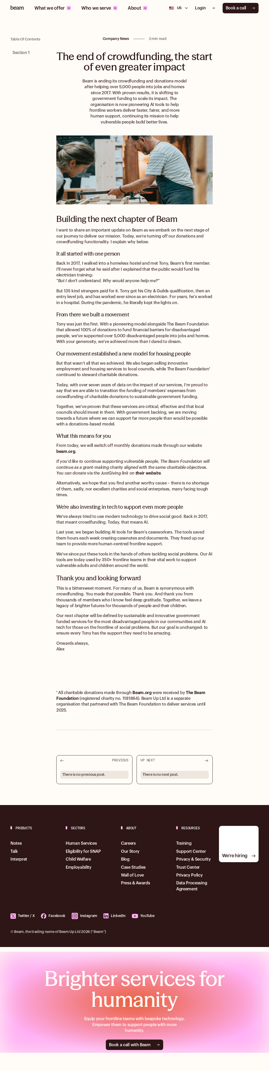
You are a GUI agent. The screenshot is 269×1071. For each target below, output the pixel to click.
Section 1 (21, 53)
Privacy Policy (189, 875)
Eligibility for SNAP (83, 851)
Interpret (18, 859)
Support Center (191, 851)
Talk (14, 851)
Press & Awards (135, 883)
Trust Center (188, 867)
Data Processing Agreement (191, 886)
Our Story (130, 851)
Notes (16, 843)
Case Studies (133, 867)
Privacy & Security (193, 859)
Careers (128, 843)
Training (183, 843)
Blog (125, 859)
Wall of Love (132, 875)
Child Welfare (78, 859)
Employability (78, 867)
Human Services (81, 843)
